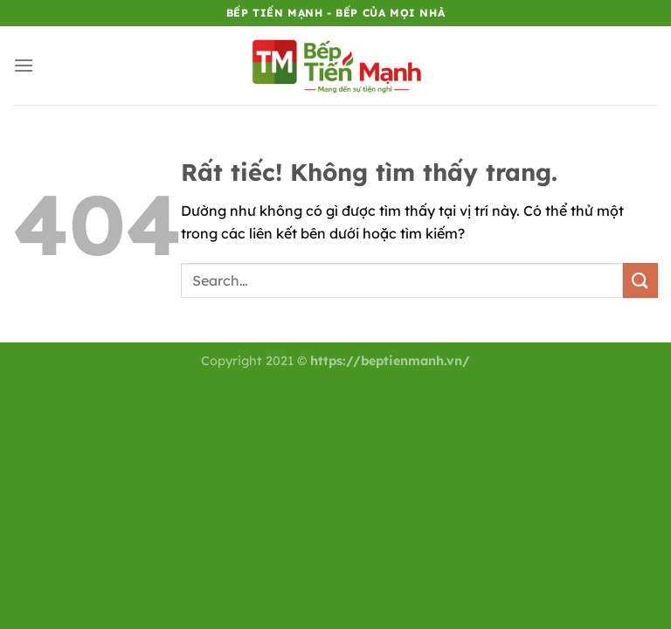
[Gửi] (640, 280)
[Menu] (23, 65)
